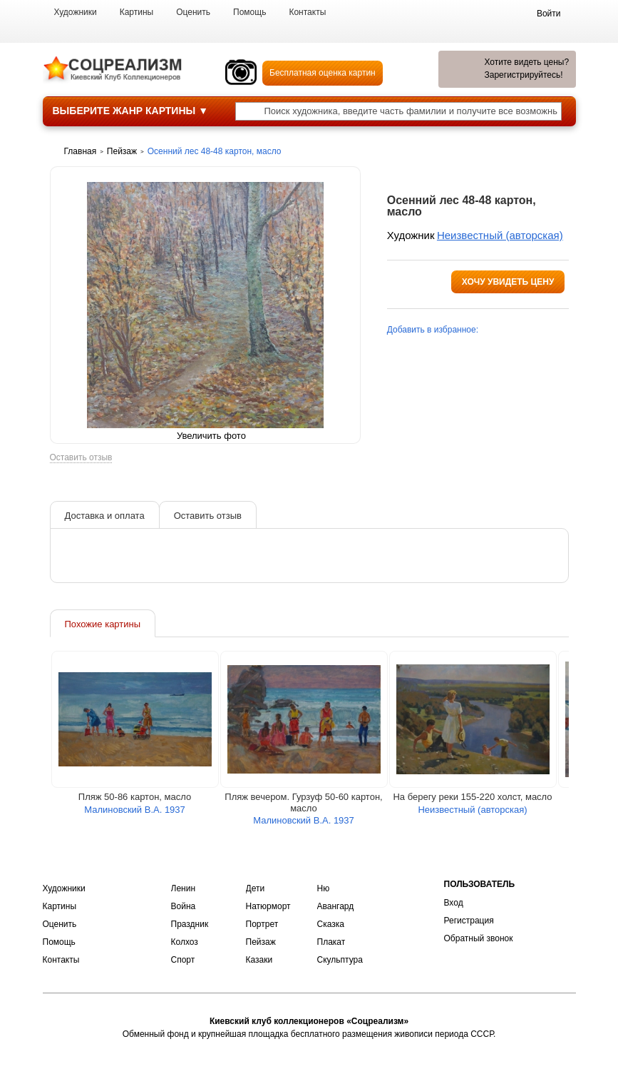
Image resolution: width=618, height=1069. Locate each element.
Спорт (183, 960)
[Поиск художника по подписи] (249, 112)
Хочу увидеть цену (508, 282)
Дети (255, 888)
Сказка (330, 924)
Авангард (335, 906)
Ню (323, 888)
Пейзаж (261, 942)
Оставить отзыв (81, 459)
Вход (453, 903)
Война (183, 906)
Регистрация (469, 921)
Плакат (331, 942)
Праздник (190, 924)
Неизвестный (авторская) (500, 235)
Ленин (183, 888)
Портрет (262, 924)
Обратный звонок (478, 938)
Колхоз (184, 942)
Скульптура (340, 960)
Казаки (259, 960)
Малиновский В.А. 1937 (134, 811)
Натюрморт (268, 906)
